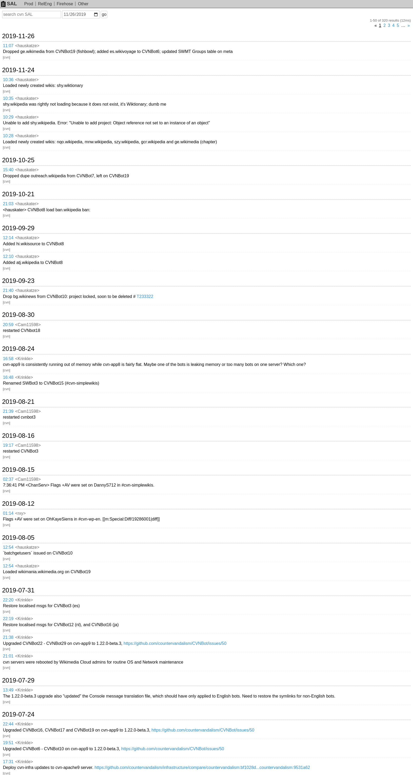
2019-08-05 (18, 538)
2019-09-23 (18, 281)
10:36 (8, 79)
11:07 (8, 45)
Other (83, 4)
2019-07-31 (18, 590)
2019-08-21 (18, 402)
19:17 (8, 445)
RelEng (45, 4)
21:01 (8, 656)
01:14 (8, 513)
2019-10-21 (18, 194)
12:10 (8, 256)
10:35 (8, 98)
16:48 (8, 377)
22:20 (8, 600)
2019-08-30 (18, 315)
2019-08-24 (18, 349)
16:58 (8, 358)
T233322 (145, 296)
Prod (28, 4)
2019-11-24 (18, 70)
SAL (9, 3)
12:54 (8, 547)
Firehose (65, 4)
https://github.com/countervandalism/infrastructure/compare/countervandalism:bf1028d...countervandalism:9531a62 (202, 767)
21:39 (8, 411)
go (104, 14)
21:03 (8, 204)
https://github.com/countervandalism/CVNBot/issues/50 (175, 643)
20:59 (8, 324)
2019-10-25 (18, 160)
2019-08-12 (18, 504)
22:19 (8, 618)
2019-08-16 (18, 436)
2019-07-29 (18, 680)
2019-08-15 (18, 470)
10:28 (8, 136)
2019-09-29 (18, 228)
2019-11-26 (18, 36)
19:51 (8, 742)
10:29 (8, 117)
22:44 (8, 724)
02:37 (8, 479)
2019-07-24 (18, 714)
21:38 (8, 637)
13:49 (8, 690)
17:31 (8, 761)
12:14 (8, 238)
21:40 (8, 290)
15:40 (8, 170)
